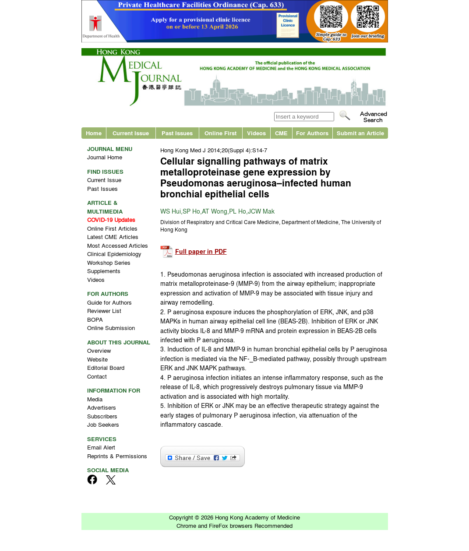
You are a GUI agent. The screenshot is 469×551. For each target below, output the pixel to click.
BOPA (95, 319)
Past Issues (177, 133)
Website (97, 359)
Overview (99, 350)
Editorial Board (105, 367)
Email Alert (101, 447)
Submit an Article (360, 133)
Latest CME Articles (112, 236)
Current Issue (131, 133)
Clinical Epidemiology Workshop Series (114, 258)
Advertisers (101, 407)
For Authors (312, 133)
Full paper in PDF (201, 251)
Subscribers (102, 416)
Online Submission (111, 327)
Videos (256, 133)
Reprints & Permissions (117, 456)
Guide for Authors (109, 302)
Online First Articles (112, 228)
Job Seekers (103, 424)
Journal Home (104, 157)
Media (94, 399)
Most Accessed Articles (117, 245)
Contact (97, 376)
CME (281, 133)
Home (94, 133)
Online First (220, 133)
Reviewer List (104, 310)
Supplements (103, 271)
